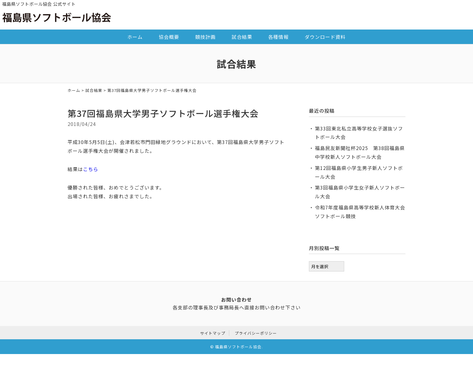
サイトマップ (212, 332)
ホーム (135, 36)
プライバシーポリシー (256, 332)
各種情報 (278, 36)
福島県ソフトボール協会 (238, 346)
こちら (90, 169)
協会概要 (169, 36)
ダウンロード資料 (325, 36)
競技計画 (205, 36)
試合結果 (242, 36)
